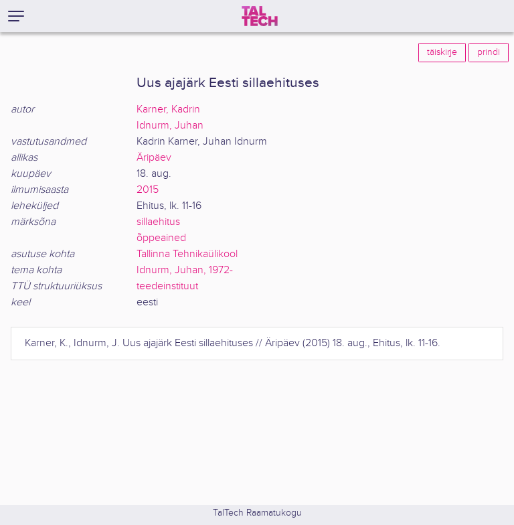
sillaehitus (158, 222)
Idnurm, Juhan (170, 125)
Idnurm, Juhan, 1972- (185, 270)
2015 (148, 189)
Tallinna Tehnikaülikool (187, 254)
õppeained (161, 238)
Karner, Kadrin (168, 109)
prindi (488, 52)
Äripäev (154, 157)
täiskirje (442, 52)
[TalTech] (259, 16)
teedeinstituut (167, 286)
